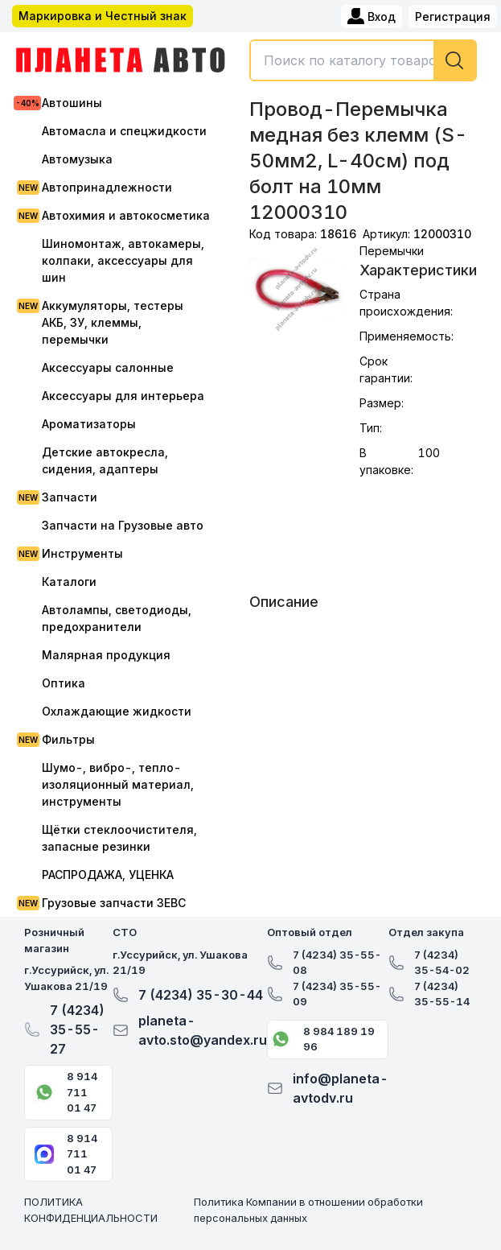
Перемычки (391, 251)
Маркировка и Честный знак (102, 16)
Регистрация (453, 16)
